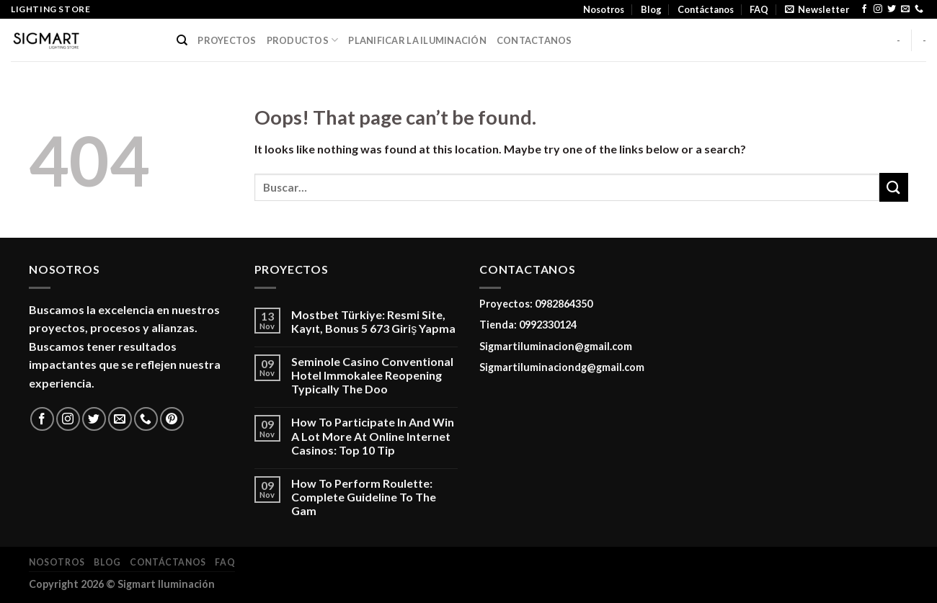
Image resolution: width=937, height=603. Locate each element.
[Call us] (919, 9)
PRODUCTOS (303, 40)
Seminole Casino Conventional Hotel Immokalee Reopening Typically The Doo (372, 375)
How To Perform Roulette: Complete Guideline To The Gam (363, 496)
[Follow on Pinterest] (172, 419)
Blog (651, 9)
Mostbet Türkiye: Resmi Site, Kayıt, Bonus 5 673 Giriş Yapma (373, 321)
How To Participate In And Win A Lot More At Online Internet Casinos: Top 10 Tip (372, 435)
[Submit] (893, 187)
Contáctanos (706, 9)
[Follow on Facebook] (864, 9)
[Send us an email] (905, 9)
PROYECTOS (226, 40)
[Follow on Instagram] (878, 9)
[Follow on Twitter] (891, 9)
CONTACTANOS (534, 40)
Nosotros (603, 9)
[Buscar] (182, 40)
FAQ (759, 9)
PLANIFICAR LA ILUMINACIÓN (417, 40)
